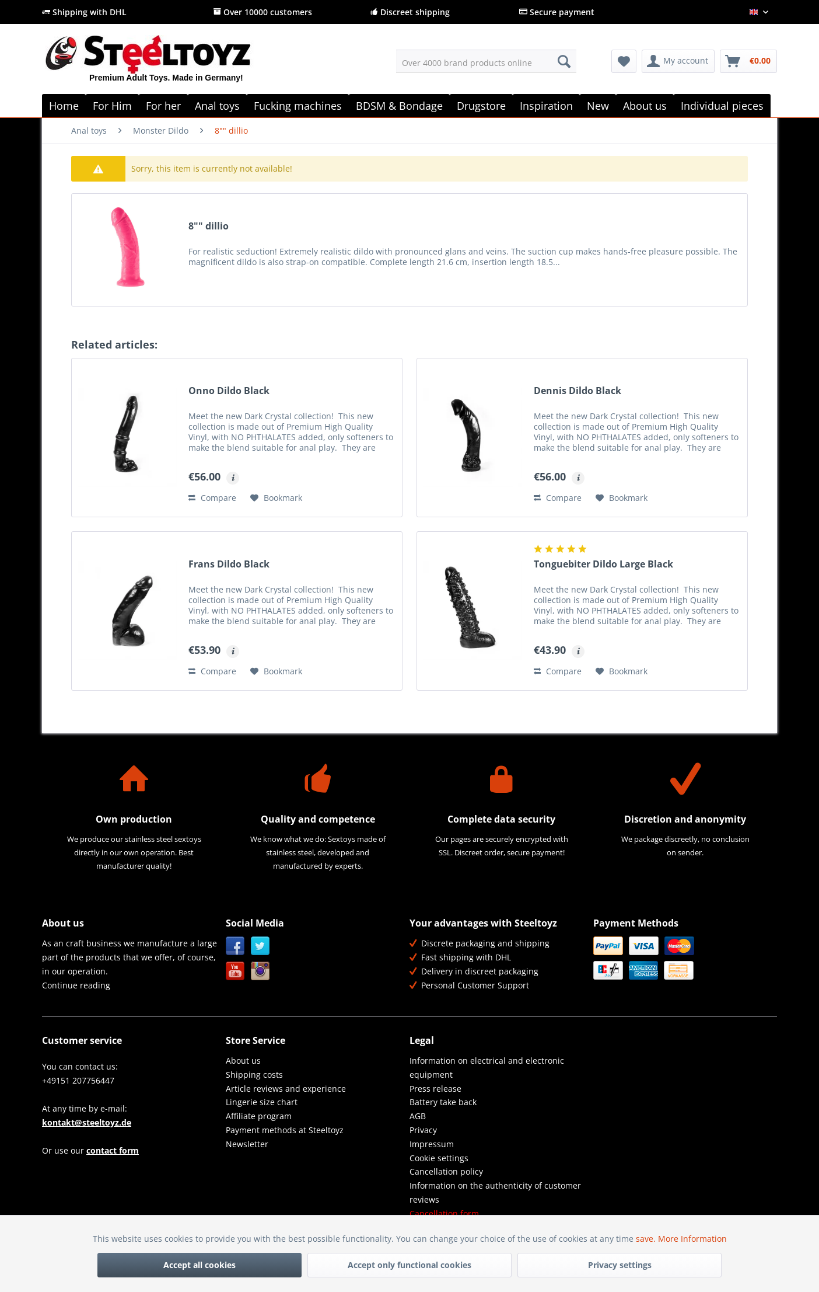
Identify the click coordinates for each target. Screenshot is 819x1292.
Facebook (235, 946)
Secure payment (556, 12)
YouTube (235, 971)
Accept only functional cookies (409, 1264)
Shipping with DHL (84, 12)
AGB (418, 1116)
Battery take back (443, 1102)
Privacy (423, 1130)
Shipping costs (254, 1074)
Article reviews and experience (286, 1088)
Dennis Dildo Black (577, 391)
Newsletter (247, 1144)
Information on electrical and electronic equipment (487, 1067)
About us (243, 1060)
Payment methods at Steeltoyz (285, 1130)
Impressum (432, 1144)
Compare (212, 497)
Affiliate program (259, 1116)
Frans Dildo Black (229, 564)
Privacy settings (620, 1264)
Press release (435, 1088)
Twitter (260, 946)
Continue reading (76, 985)
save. (647, 1238)
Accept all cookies (199, 1264)
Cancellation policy (446, 1171)
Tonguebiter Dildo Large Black (603, 564)
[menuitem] (486, 61)
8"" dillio (208, 226)
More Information (692, 1238)
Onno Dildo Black (229, 391)
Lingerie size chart (262, 1102)
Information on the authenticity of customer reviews (495, 1192)
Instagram (260, 971)
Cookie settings (439, 1158)
